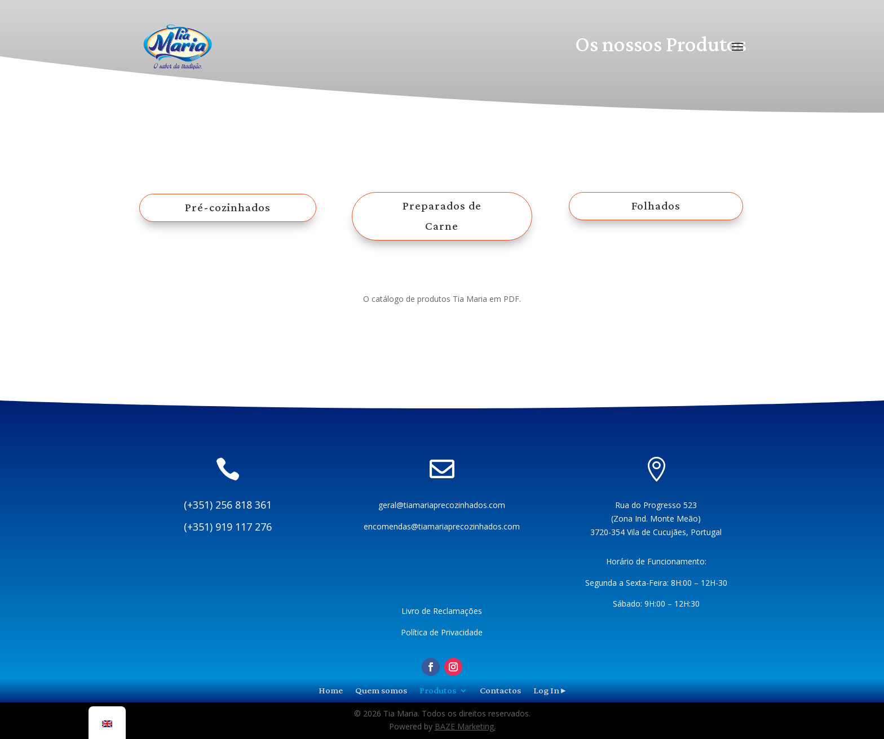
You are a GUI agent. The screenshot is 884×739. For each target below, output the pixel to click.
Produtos (437, 690)
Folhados (655, 205)
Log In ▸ (549, 690)
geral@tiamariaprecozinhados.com (441, 505)
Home (331, 690)
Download (442, 336)
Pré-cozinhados (228, 207)
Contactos (500, 690)
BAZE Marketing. (465, 726)
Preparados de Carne (442, 216)
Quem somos (381, 690)
